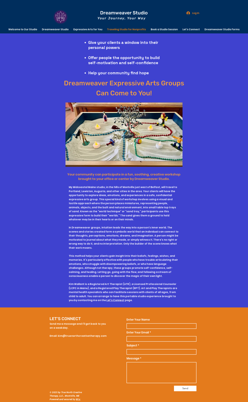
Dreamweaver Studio (124, 13)
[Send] (185, 388)
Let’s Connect (115, 300)
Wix (78, 399)
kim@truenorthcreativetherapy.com (82, 336)
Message (133, 358)
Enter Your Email (138, 332)
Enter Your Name (138, 319)
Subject (132, 345)
